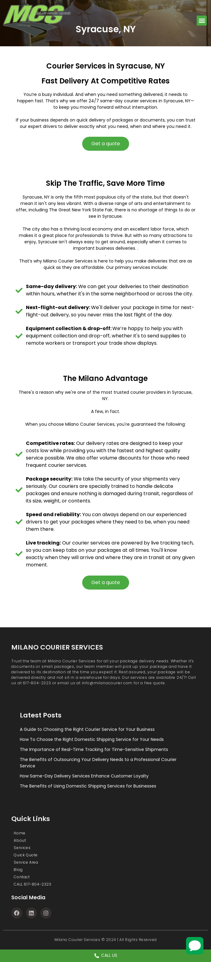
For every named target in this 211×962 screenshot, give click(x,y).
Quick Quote (26, 855)
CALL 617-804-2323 (32, 884)
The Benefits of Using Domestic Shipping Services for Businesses (88, 786)
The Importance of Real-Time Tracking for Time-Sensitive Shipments (94, 749)
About (20, 840)
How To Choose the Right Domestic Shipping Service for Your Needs (92, 739)
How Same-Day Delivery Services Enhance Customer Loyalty (84, 776)
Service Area (26, 862)
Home (19, 833)
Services (22, 847)
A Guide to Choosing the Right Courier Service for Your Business (87, 729)
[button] (202, 21)
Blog (18, 869)
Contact (22, 876)
